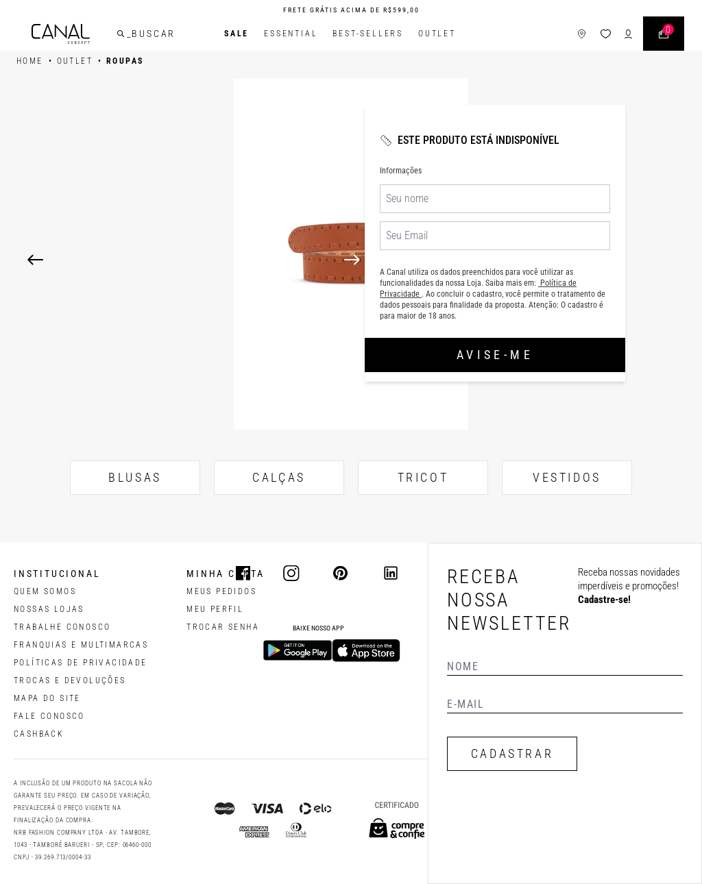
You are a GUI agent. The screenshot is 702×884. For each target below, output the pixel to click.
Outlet (437, 33)
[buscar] (120, 33)
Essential (290, 33)
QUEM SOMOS (45, 591)
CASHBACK (39, 734)
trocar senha (222, 627)
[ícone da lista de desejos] (606, 33)
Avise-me (495, 354)
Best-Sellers (367, 33)
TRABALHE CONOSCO (62, 627)
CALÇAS (279, 477)
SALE (236, 33)
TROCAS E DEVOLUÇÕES (70, 680)
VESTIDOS (567, 477)
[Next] (509, 259)
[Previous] (35, 259)
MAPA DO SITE (47, 698)
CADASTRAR (512, 753)
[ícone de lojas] (582, 34)
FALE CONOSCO (49, 716)
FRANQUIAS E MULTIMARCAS (81, 645)
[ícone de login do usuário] (628, 33)
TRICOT (423, 477)
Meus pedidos (221, 591)
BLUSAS (135, 477)
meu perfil (214, 609)
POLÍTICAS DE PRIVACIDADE (80, 662)
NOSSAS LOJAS (49, 609)
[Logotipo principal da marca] (61, 34)
